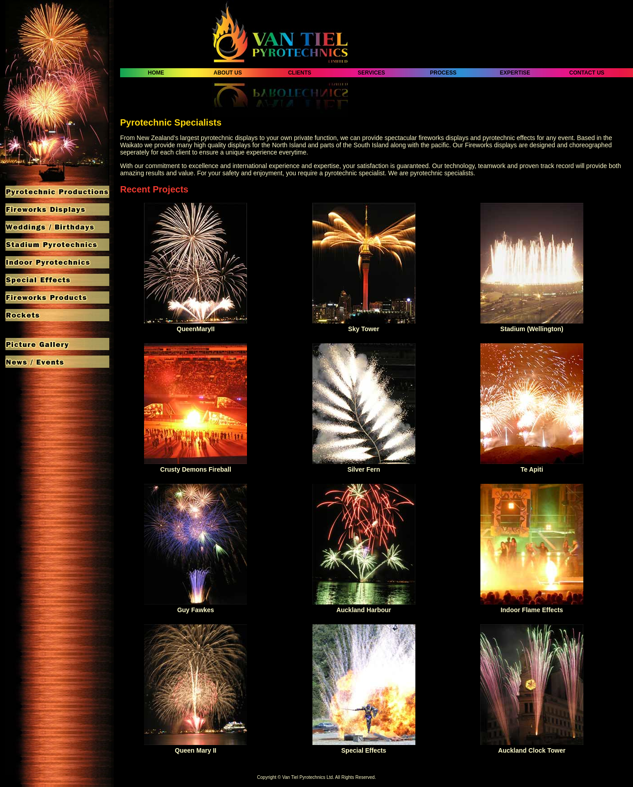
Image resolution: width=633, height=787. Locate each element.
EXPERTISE (515, 73)
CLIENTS (300, 73)
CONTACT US (587, 73)
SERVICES (371, 73)
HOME (156, 73)
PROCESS (443, 73)
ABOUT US (227, 73)
